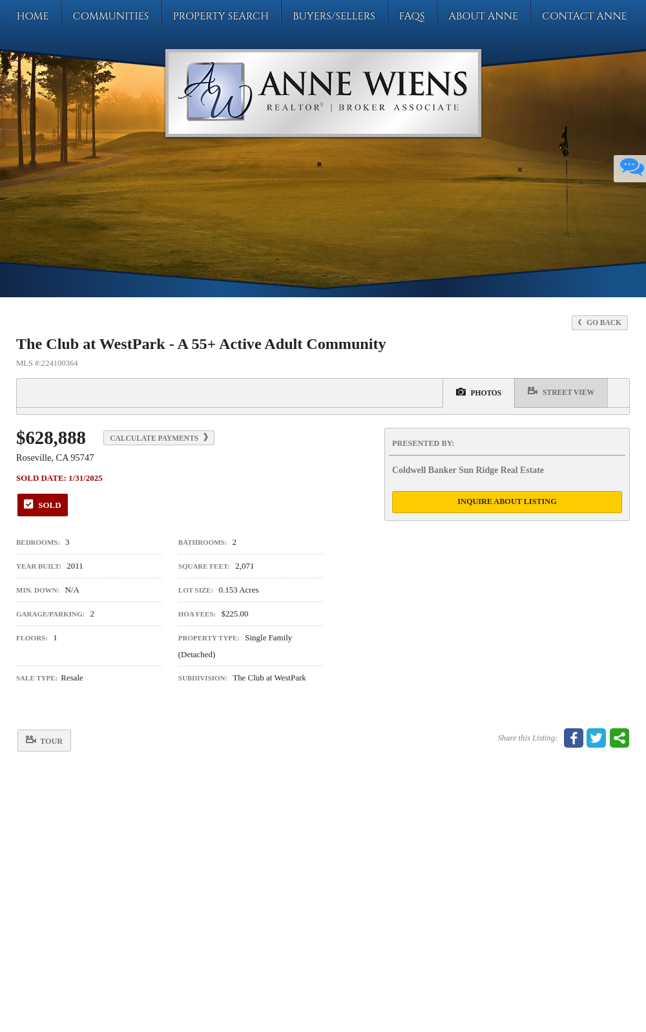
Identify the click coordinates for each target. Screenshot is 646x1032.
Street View (561, 391)
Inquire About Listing (506, 501)
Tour (44, 740)
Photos (479, 391)
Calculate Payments (159, 437)
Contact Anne (584, 16)
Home (32, 16)
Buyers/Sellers (334, 16)
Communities (110, 16)
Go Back (599, 322)
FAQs (412, 16)
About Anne (483, 16)
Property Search (220, 16)
